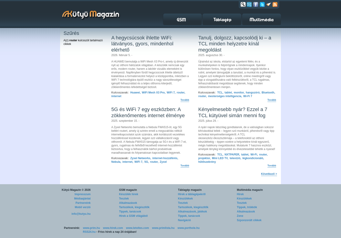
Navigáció (184, 220)
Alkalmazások (128, 202)
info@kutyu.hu (81, 213)
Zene (240, 215)
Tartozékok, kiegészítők (134, 207)
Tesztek (124, 198)
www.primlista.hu (163, 228)
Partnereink (83, 202)
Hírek (240, 194)
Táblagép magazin (190, 189)
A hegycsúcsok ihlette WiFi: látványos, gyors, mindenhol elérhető (142, 44)
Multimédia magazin (250, 189)
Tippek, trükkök (247, 207)
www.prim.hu (91, 228)
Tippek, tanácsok (130, 211)
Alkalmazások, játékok (192, 211)
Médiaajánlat (82, 198)
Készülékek (185, 198)
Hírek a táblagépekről (192, 194)
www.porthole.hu (189, 228)
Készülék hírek (128, 194)
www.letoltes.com (137, 228)
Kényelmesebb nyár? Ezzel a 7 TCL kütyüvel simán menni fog (232, 112)
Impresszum (83, 194)
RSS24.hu (89, 231)
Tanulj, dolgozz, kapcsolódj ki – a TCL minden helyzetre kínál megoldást (234, 44)
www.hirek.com (113, 228)
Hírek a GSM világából (133, 215)
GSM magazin (128, 189)
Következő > (269, 174)
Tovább (185, 99)
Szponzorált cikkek (249, 220)
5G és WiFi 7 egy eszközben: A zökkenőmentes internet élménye (148, 112)
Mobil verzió (83, 207)
